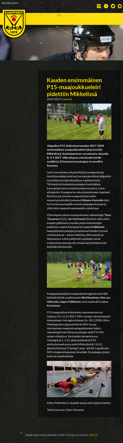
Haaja (93, 435)
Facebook (106, 6)
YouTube (120, 6)
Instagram (99, 6)
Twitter (113, 6)
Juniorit (67, 99)
